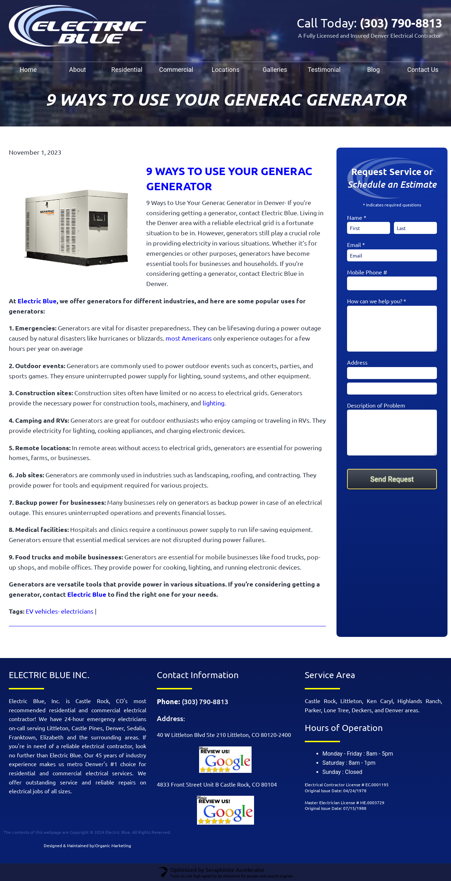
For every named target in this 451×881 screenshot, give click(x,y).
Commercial (176, 69)
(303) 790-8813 (399, 22)
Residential (126, 69)
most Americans (189, 338)
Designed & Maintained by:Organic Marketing (87, 845)
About (77, 69)
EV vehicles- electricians (59, 611)
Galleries (274, 69)
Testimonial (324, 69)
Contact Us (422, 69)
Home (28, 69)
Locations (226, 69)
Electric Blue (37, 301)
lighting (212, 403)
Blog (373, 69)
